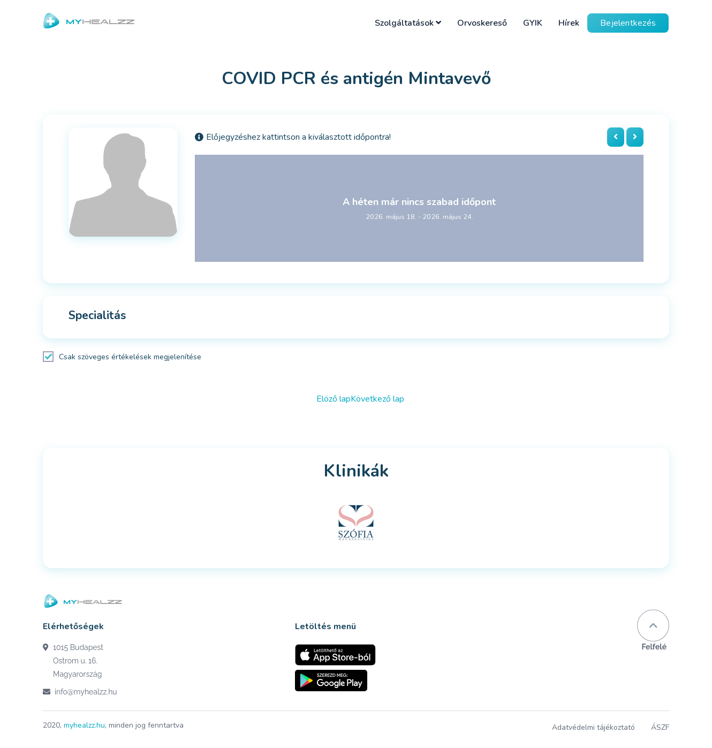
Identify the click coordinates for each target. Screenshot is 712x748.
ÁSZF (660, 727)
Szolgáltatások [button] (408, 23)
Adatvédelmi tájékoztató (593, 727)
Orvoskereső (482, 23)
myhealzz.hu (84, 725)
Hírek (568, 23)
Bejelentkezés (628, 23)
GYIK (532, 23)
